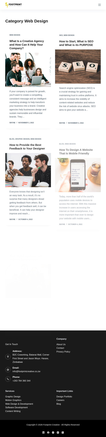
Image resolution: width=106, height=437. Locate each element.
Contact (60, 348)
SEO (61, 36)
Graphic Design (22, 141)
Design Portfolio (64, 396)
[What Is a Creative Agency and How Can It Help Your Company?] (28, 70)
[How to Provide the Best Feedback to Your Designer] (28, 172)
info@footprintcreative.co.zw (26, 371)
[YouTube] (58, 432)
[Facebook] (48, 432)
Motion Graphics (13, 400)
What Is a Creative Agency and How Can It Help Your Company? (26, 45)
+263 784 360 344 (21, 381)
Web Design (14, 35)
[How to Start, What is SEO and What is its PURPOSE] (78, 67)
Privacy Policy (63, 352)
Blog (11, 141)
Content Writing (12, 411)
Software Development (16, 407)
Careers (60, 400)
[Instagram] (53, 432)
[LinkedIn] (43, 432)
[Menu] (99, 5)
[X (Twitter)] (63, 432)
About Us (61, 344)
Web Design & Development (19, 404)
